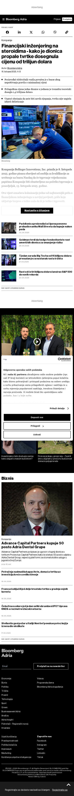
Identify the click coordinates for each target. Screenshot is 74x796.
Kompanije (6, 539)
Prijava (57, 19)
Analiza (4, 715)
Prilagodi (37, 426)
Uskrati (37, 434)
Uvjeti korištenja (9, 736)
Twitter (40, 749)
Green (4, 707)
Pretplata (67, 19)
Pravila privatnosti (9, 741)
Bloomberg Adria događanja (50, 687)
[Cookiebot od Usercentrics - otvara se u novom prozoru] (58, 359)
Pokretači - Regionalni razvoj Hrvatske (14, 726)
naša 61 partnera (17, 374)
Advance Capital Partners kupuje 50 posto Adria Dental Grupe (32, 545)
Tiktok (40, 757)
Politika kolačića (9, 745)
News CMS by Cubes (37, 777)
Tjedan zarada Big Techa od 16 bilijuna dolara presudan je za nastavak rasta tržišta (45, 257)
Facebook (41, 741)
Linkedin (41, 753)
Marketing (6, 753)
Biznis (7, 478)
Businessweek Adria (10, 711)
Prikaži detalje (57, 408)
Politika (4, 687)
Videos (40, 678)
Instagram (42, 745)
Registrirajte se (60, 790)
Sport (4, 703)
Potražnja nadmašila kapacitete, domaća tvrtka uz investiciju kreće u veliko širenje (31, 573)
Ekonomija (6, 678)
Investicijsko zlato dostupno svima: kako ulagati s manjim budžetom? (17, 457)
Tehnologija (7, 699)
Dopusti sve (37, 417)
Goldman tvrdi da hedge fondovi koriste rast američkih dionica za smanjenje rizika (44, 241)
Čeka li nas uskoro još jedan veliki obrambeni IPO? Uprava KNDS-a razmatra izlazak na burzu (34, 607)
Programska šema (45, 683)
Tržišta (4, 691)
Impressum (6, 749)
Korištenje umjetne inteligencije (16, 757)
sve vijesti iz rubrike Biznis (12, 639)
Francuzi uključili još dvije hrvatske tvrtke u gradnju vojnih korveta (34, 590)
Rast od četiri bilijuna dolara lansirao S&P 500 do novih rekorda (45, 273)
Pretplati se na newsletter (51, 666)
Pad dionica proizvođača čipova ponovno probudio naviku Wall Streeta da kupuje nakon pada (45, 226)
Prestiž (4, 695)
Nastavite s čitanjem (37, 210)
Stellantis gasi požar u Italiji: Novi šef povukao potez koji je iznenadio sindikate (34, 625)
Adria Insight (7, 720)
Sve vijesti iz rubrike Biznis (12, 288)
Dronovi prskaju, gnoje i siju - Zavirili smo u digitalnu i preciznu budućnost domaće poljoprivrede (55, 458)
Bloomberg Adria (14, 68)
